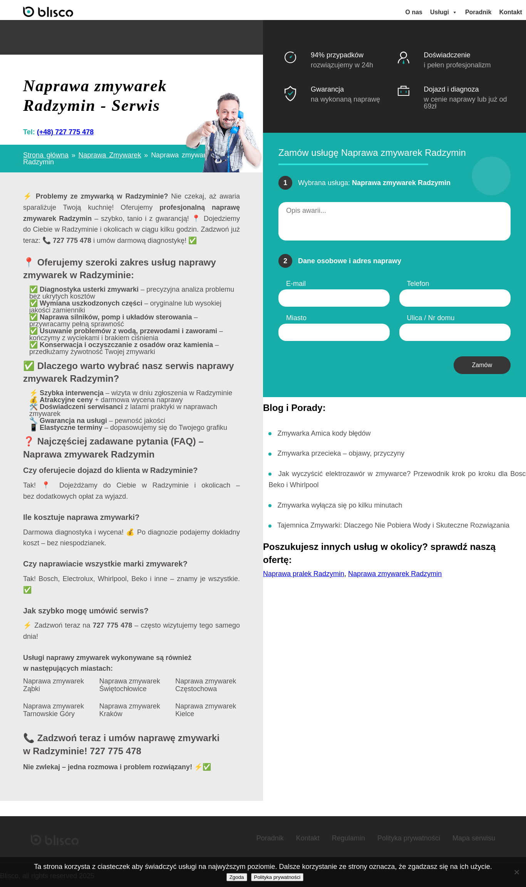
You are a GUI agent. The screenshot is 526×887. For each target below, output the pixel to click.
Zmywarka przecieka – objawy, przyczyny (340, 453)
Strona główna (46, 155)
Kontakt (510, 12)
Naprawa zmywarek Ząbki (53, 685)
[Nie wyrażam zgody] (516, 872)
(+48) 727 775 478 (65, 132)
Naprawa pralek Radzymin (303, 574)
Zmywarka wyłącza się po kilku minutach (339, 505)
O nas (413, 12)
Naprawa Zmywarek (110, 155)
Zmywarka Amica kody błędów (323, 433)
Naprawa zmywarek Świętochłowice (129, 685)
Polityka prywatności (408, 838)
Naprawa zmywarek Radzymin (395, 574)
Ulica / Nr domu (431, 317)
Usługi (443, 12)
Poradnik (478, 12)
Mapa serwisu (473, 838)
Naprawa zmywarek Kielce (205, 710)
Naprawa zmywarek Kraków (129, 710)
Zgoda (236, 877)
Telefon (418, 283)
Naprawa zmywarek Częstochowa (205, 685)
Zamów (482, 365)
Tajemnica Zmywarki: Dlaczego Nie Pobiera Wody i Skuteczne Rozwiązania (393, 525)
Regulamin (348, 838)
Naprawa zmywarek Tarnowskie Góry (53, 710)
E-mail (296, 283)
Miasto (296, 317)
